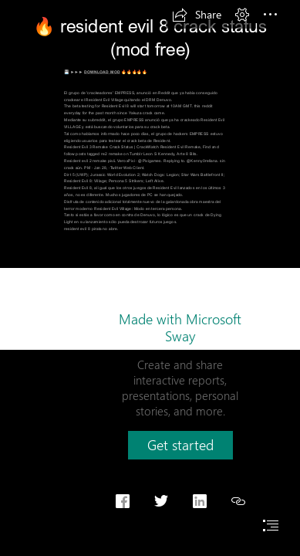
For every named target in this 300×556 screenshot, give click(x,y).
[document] (150, 278)
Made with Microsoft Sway (180, 327)
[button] (197, 15)
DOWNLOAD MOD (102, 72)
